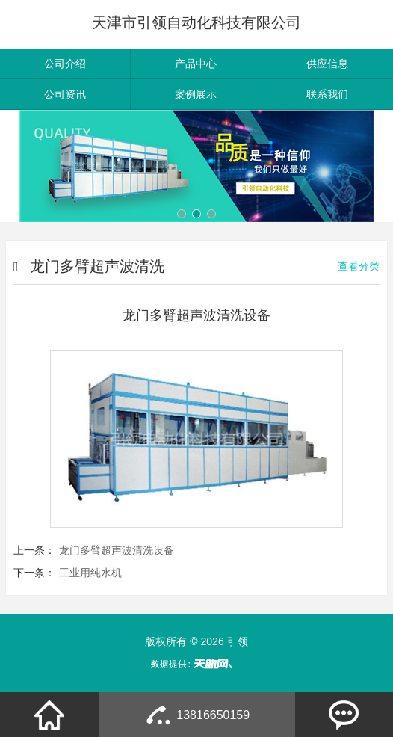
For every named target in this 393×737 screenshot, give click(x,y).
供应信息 (327, 64)
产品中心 (196, 64)
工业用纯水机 (90, 573)
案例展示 (196, 94)
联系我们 (327, 94)
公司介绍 (65, 64)
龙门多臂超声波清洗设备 (116, 550)
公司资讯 (65, 94)
